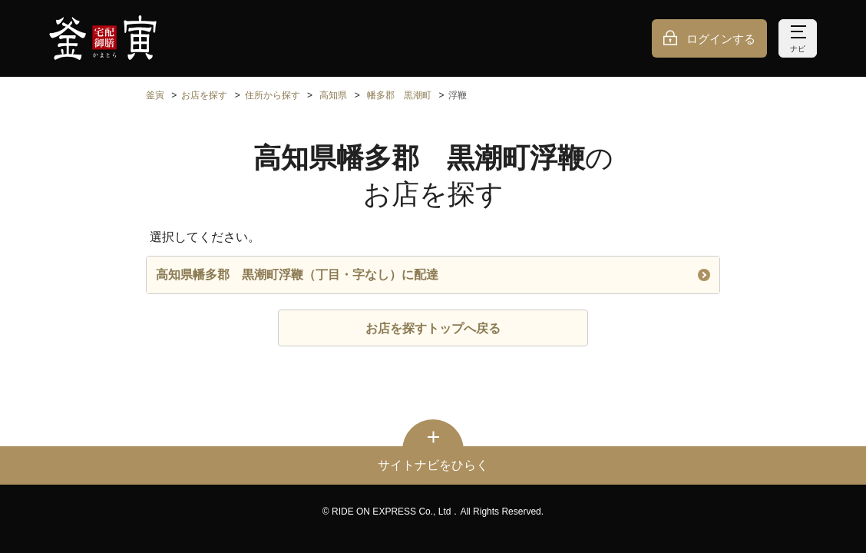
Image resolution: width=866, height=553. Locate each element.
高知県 (333, 95)
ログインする (720, 38)
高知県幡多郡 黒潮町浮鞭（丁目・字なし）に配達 (433, 274)
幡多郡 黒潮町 (399, 95)
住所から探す (272, 95)
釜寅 (155, 95)
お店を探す (204, 95)
